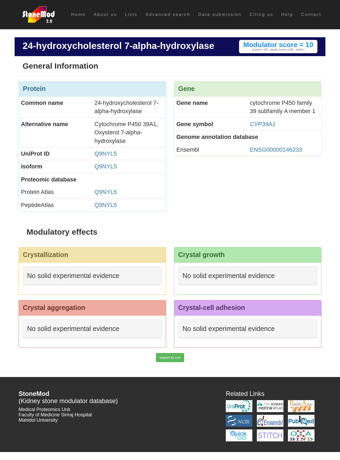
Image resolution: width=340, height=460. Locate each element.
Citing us (261, 14)
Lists (131, 14)
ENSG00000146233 (276, 149)
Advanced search (168, 14)
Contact (311, 14)
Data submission (219, 14)
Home (78, 14)
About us (105, 14)
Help (287, 14)
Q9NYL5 (106, 153)
